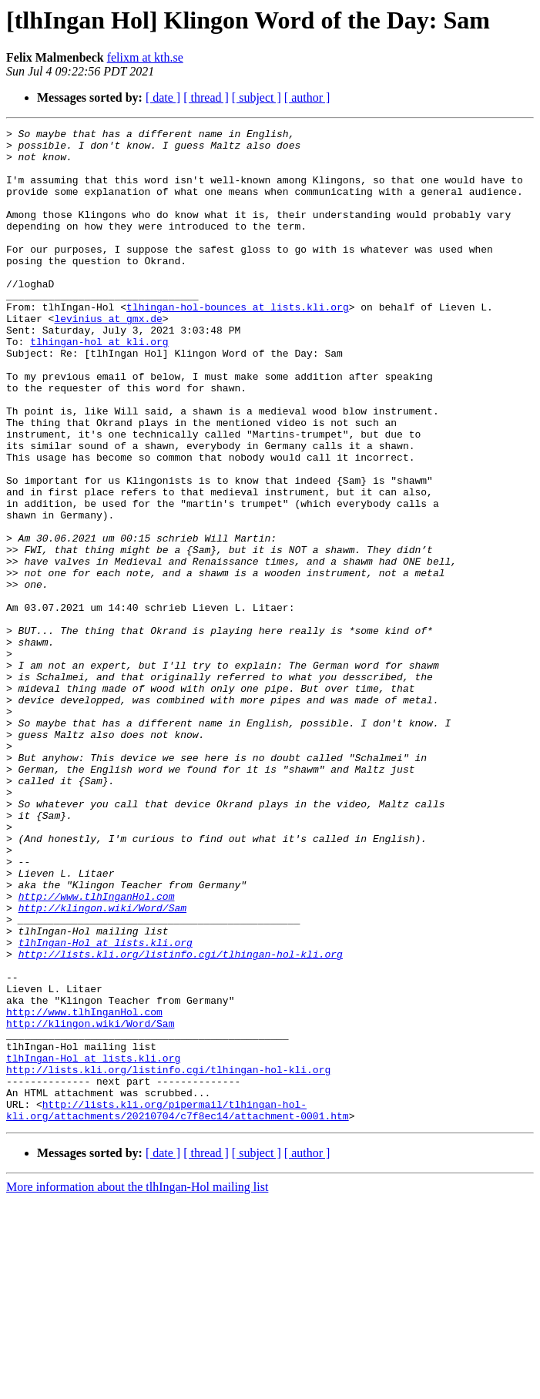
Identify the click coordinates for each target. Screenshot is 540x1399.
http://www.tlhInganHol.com (96, 1051)
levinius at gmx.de (108, 357)
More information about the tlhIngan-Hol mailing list (137, 1385)
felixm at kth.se (145, 57)
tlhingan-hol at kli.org (99, 385)
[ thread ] (206, 97)
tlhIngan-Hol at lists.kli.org (105, 1106)
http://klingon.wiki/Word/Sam (102, 1065)
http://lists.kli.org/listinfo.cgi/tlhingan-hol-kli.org (180, 1120)
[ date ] (163, 97)
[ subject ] (256, 97)
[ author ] (307, 97)
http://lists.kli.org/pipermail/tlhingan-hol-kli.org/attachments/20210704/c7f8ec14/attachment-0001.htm (177, 1307)
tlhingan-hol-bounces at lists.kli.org (237, 344)
